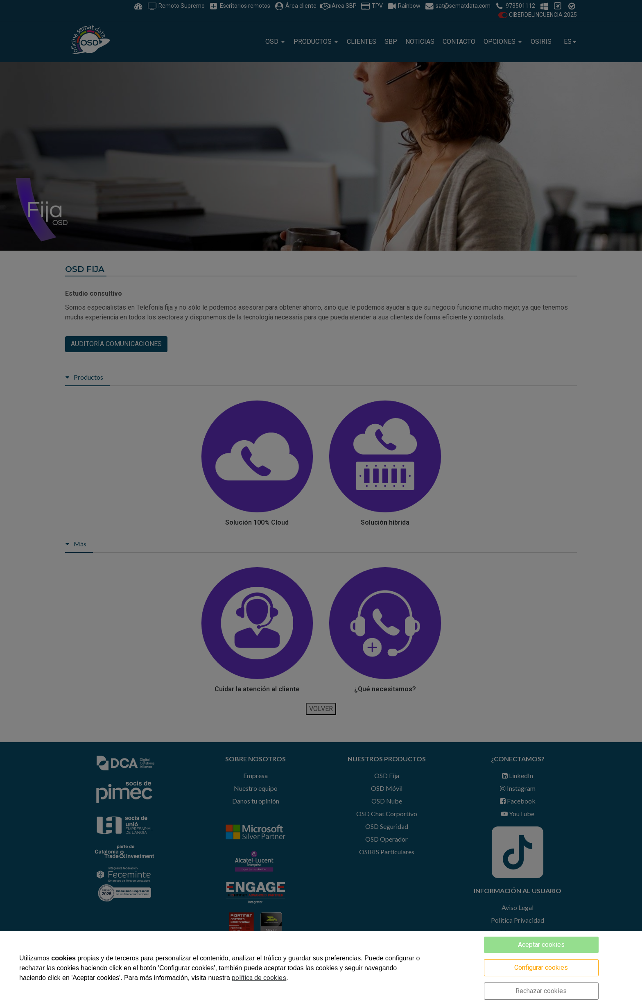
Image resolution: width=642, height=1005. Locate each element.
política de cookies (259, 978)
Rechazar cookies (541, 991)
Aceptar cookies (541, 944)
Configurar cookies (541, 967)
